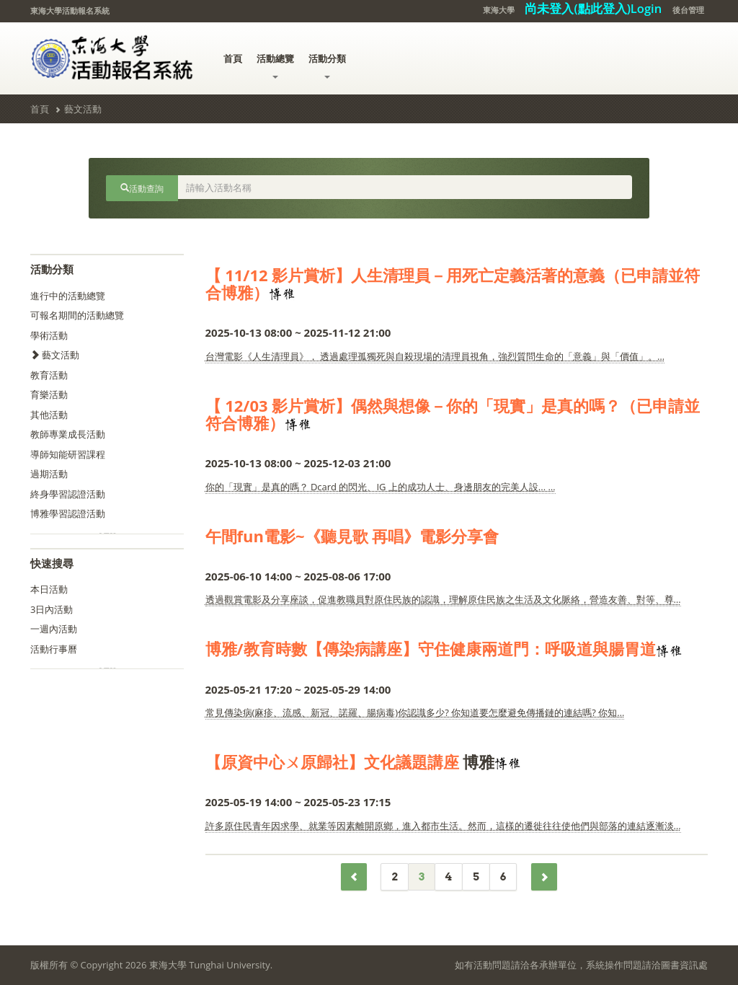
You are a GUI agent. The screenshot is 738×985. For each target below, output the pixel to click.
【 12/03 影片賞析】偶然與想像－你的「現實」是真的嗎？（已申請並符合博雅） (453, 413)
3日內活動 (51, 609)
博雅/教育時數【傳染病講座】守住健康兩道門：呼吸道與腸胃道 (430, 648)
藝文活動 (83, 108)
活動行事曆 (53, 648)
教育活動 (49, 374)
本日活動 (49, 589)
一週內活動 (53, 628)
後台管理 (688, 9)
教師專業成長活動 (67, 434)
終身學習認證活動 (67, 493)
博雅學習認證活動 (67, 513)
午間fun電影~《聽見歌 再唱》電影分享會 (352, 536)
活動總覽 (275, 65)
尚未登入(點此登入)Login (593, 8)
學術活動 (49, 335)
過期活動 (49, 473)
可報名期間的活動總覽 (77, 315)
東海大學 (499, 9)
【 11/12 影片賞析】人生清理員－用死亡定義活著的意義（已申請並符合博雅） (453, 283)
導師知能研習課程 (67, 454)
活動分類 (327, 65)
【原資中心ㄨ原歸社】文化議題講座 (332, 761)
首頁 (232, 58)
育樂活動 (49, 394)
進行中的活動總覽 (67, 295)
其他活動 (49, 414)
